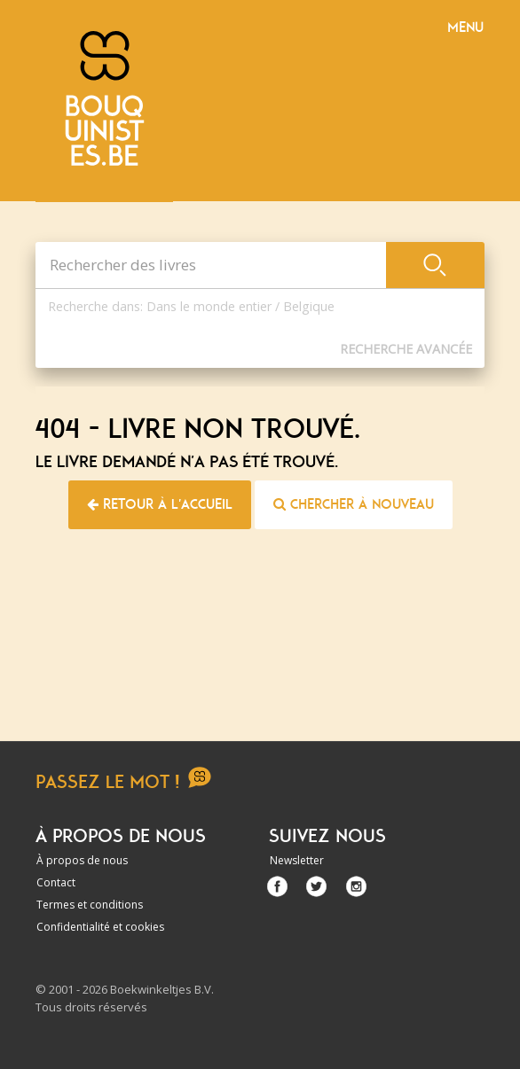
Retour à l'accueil (159, 504)
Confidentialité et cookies (100, 926)
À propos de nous (82, 860)
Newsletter (297, 860)
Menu (465, 27)
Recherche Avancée (406, 348)
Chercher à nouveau (353, 504)
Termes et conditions (89, 904)
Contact (55, 882)
